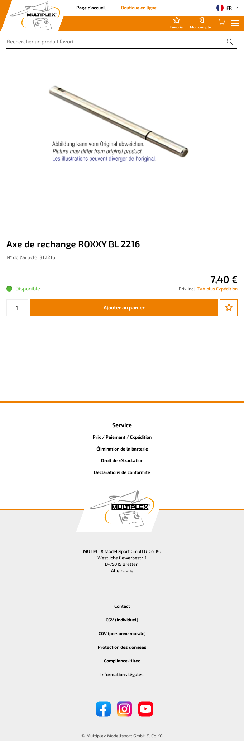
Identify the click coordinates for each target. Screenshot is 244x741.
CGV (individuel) (122, 620)
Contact (122, 606)
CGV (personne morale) (122, 633)
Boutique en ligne (139, 7)
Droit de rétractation (122, 460)
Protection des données (122, 647)
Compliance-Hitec (122, 660)
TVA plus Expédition (217, 289)
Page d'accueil (91, 7)
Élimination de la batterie (122, 449)
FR (224, 7)
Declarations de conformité (122, 472)
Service (122, 424)
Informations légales (122, 674)
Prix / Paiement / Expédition (122, 437)
